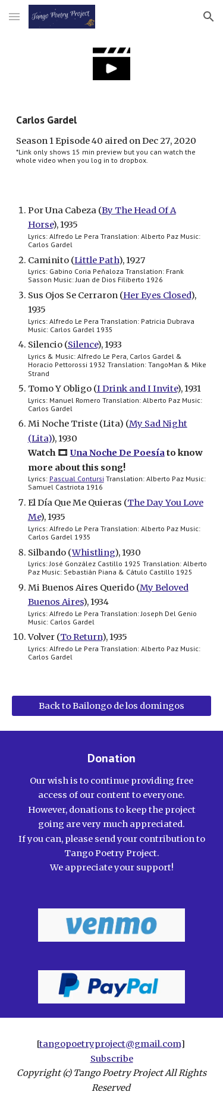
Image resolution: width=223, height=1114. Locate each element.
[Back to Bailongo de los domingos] (112, 705)
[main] (111, 139)
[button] (14, 16)
